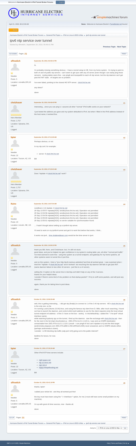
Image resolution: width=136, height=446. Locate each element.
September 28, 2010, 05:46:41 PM (45, 61)
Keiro (13, 204)
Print (124, 54)
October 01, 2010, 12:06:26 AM (44, 299)
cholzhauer (16, 102)
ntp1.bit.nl (43, 365)
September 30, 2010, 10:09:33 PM (45, 245)
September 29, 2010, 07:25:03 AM (45, 169)
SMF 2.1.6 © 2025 (12, 443)
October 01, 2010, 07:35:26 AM (44, 348)
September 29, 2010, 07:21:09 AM (45, 137)
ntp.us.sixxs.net (45, 363)
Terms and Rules (116, 443)
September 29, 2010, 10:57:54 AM (45, 204)
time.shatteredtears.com (58, 235)
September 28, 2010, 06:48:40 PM (45, 102)
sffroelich (15, 61)
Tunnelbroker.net (116, 24)
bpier (13, 137)
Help (108, 443)
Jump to (93, 428)
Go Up (11, 417)
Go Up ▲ (126, 443)
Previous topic (109, 47)
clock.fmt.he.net (84, 82)
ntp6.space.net (44, 360)
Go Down (13, 54)
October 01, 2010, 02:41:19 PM (44, 382)
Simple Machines (24, 443)
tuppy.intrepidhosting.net (48, 368)
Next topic (121, 47)
